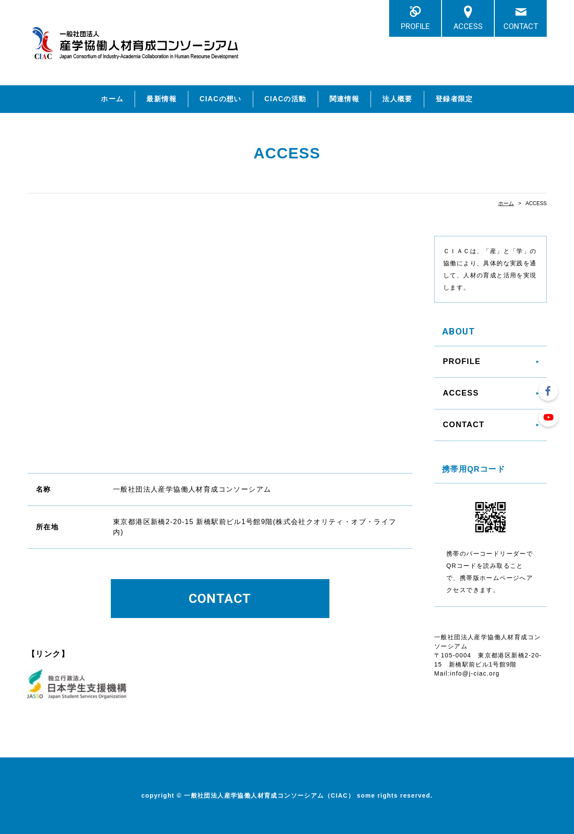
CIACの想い (221, 99)
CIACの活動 (285, 99)
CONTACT (520, 26)
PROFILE (415, 26)
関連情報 (344, 99)
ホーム (112, 99)
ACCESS (468, 26)
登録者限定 (454, 99)
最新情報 (161, 99)
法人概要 (397, 99)
